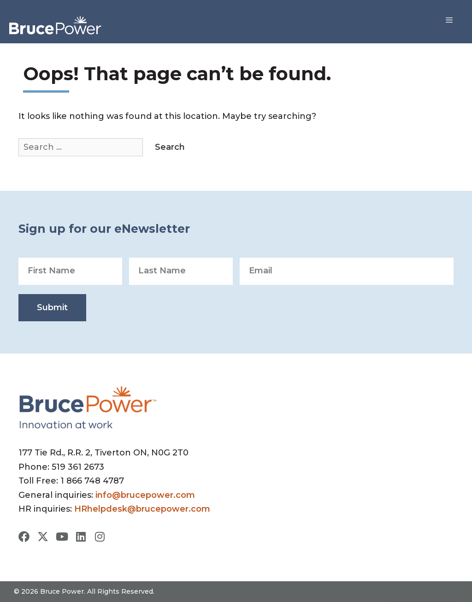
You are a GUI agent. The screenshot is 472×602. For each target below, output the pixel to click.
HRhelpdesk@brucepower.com (142, 509)
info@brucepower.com (145, 495)
